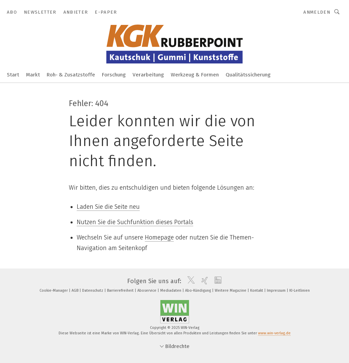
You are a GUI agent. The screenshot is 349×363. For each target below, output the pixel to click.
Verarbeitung (148, 75)
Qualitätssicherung (248, 75)
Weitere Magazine (231, 290)
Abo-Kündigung (198, 290)
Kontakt (257, 290)
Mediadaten (171, 290)
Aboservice (147, 290)
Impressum (277, 290)
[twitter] (189, 281)
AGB (75, 290)
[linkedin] (216, 281)
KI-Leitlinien (299, 290)
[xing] (203, 281)
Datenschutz (93, 290)
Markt (33, 75)
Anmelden (316, 12)
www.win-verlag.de (274, 333)
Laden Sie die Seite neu (108, 206)
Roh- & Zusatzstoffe (71, 75)
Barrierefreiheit (121, 290)
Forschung (114, 75)
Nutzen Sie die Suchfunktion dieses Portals (135, 222)
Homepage (159, 237)
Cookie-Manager (54, 290)
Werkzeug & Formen (195, 75)
